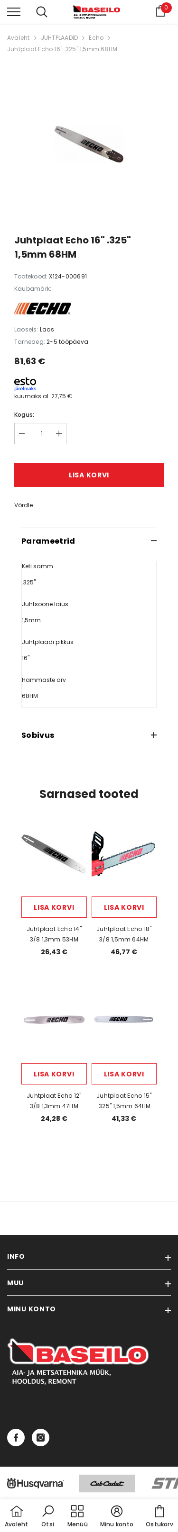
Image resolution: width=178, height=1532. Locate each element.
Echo (96, 38)
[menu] (13, 11)
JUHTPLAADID (59, 38)
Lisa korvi (89, 475)
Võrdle (23, 505)
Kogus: (24, 415)
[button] (48, 1517)
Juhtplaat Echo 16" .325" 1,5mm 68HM (62, 49)
